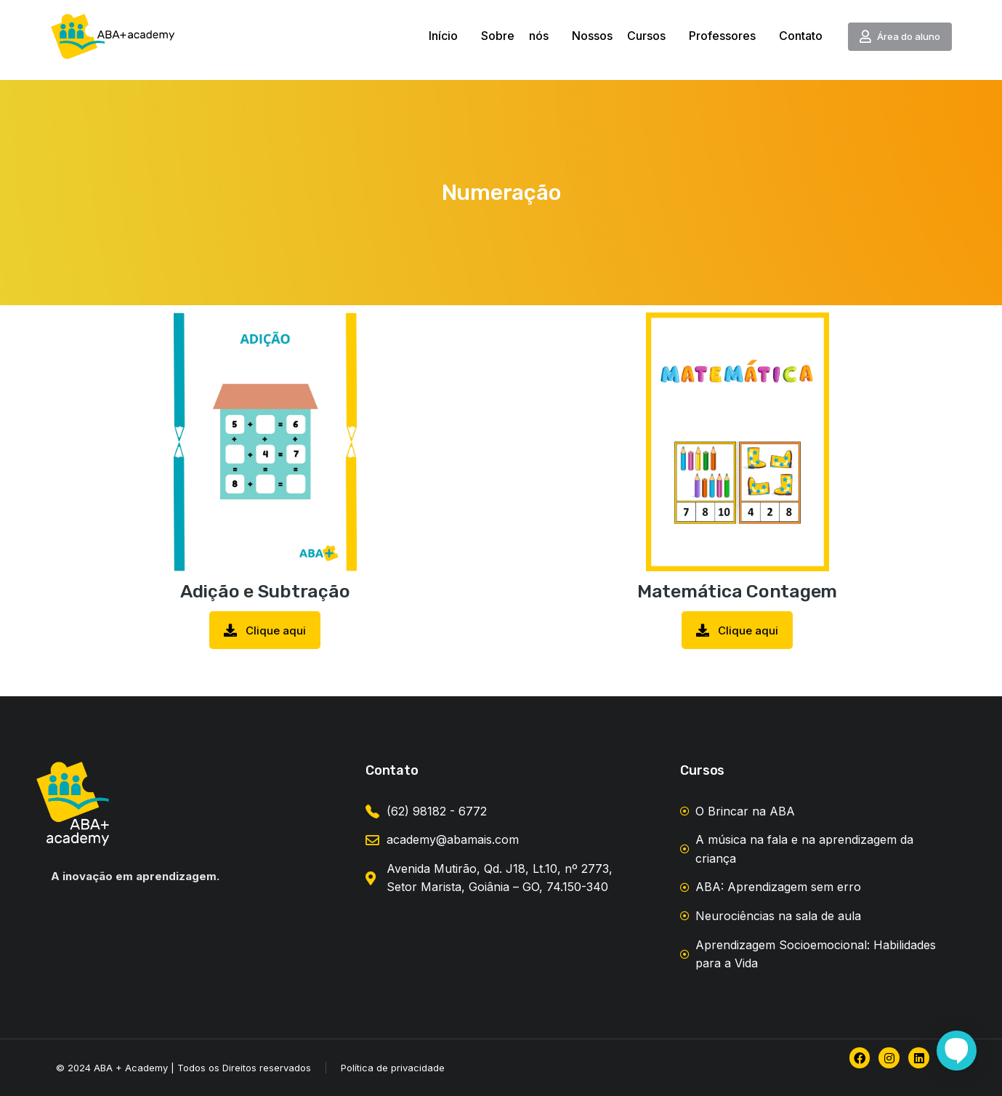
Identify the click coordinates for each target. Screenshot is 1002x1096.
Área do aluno (900, 36)
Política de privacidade (393, 1067)
